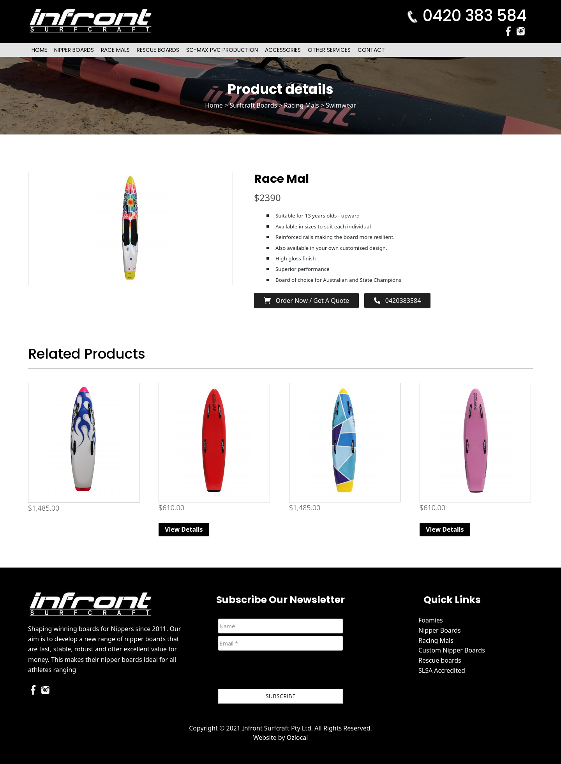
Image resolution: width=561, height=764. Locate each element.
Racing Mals (301, 105)
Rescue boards (439, 660)
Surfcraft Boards (253, 105)
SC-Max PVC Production (222, 50)
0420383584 (397, 300)
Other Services (329, 50)
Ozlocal (297, 737)
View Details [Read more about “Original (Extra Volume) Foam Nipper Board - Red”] (184, 529)
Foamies (430, 620)
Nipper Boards (74, 50)
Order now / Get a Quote (306, 300)
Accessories (283, 50)
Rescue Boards (158, 50)
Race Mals (115, 50)
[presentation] (277, 671)
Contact (371, 50)
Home (39, 50)
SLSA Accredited (441, 670)
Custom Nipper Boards (451, 650)
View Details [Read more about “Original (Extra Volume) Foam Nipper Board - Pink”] (445, 529)
